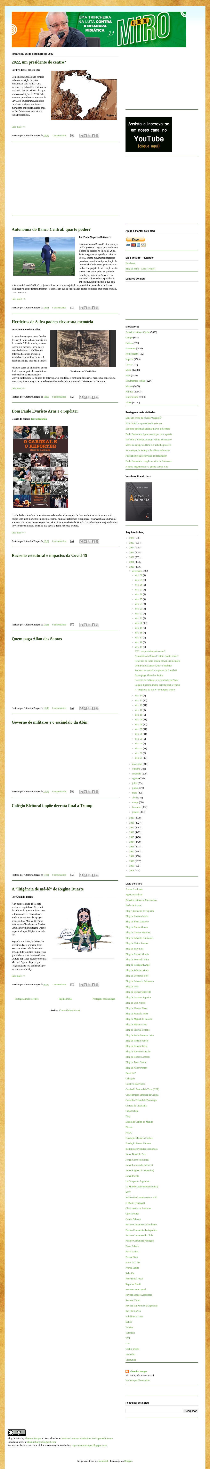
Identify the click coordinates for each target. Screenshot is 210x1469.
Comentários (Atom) (69, 1010)
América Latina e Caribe (138, 332)
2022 (132, 557)
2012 (132, 851)
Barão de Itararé (133, 905)
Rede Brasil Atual (134, 1278)
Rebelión (130, 1273)
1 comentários (59, 135)
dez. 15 (139, 647)
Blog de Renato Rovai (136, 1046)
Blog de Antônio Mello (137, 916)
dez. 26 (139, 594)
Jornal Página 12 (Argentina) (140, 1170)
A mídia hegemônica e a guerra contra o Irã (147, 466)
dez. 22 (139, 613)
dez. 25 (139, 599)
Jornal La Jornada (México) (139, 1165)
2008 (132, 870)
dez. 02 (139, 753)
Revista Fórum (133, 1300)
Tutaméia (130, 1332)
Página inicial (65, 998)
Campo (129, 337)
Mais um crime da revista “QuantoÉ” (144, 417)
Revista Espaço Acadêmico (139, 1294)
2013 (132, 846)
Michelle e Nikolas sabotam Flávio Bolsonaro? (149, 439)
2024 (132, 547)
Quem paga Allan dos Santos (37, 639)
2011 (132, 856)
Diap (128, 1116)
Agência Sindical (134, 894)
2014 (132, 841)
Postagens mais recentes (27, 998)
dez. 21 (139, 618)
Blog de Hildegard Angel (138, 964)
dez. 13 (139, 700)
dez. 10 (139, 714)
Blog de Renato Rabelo (137, 1040)
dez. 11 (139, 710)
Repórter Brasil (133, 1284)
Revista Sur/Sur (133, 1311)
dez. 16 (139, 642)
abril (134, 797)
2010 (132, 861)
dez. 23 (139, 608)
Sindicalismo (132, 397)
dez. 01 (139, 757)
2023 (132, 552)
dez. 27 (139, 589)
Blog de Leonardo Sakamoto (140, 981)
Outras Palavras (133, 1219)
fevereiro (137, 807)
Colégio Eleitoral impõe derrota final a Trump (52, 805)
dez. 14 (139, 695)
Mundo (129, 386)
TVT (128, 1338)
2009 (132, 865)
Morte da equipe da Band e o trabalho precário (148, 444)
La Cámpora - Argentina (138, 1181)
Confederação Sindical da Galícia (142, 1094)
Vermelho (130, 1354)
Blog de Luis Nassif (135, 1002)
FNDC (129, 1132)
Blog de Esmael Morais (137, 954)
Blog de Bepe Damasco (137, 921)
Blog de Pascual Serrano (138, 1029)
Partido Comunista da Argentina (141, 1230)
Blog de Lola (132, 986)
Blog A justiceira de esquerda (140, 911)
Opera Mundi (132, 1213)
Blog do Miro (14, 1438)
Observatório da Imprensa (138, 1208)
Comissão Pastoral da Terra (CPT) (142, 1089)
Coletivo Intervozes (135, 1083)
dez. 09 (139, 719)
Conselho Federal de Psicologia (141, 1100)
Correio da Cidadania (136, 1105)
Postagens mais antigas (103, 998)
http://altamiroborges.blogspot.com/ (89, 1445)
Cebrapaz (130, 1078)
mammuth (103, 1461)
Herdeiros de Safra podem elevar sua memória (52, 321)
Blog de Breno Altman (137, 927)
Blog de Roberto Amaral (138, 1056)
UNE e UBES (132, 1348)
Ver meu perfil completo (138, 1380)
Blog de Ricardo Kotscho (138, 1051)
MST (128, 1192)
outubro (136, 768)
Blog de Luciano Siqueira (138, 997)
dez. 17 (139, 637)
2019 (132, 817)
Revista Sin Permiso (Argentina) (142, 1305)
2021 (132, 562)
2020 (132, 566)
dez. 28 (139, 584)
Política (129, 391)
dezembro (137, 571)
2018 (132, 822)
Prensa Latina (132, 1267)
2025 (132, 542)
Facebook (130, 263)
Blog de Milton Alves (136, 1024)
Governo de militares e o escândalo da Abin (49, 722)
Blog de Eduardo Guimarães (139, 938)
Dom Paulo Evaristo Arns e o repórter (45, 411)
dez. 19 (139, 627)
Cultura (129, 343)
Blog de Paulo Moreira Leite (140, 1035)
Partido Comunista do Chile (139, 1235)
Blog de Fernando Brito (137, 959)
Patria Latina (132, 1251)
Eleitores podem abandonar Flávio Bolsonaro (148, 428)
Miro (128, 375)
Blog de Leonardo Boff (137, 975)
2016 (132, 832)
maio (135, 792)
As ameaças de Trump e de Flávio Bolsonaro (148, 450)
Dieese (129, 1127)
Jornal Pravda (132, 1176)
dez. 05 (139, 738)
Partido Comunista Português (140, 1240)
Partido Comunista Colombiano (141, 1224)
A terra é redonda (134, 889)
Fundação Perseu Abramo (138, 1143)
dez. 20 (139, 623)
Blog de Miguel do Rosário (139, 1019)
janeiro (136, 812)
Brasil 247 (131, 1073)
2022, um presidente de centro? (39, 62)
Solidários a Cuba (134, 1316)
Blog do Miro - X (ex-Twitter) (140, 268)
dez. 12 (139, 705)
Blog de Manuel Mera (136, 1008)
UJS (128, 1343)
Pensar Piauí (132, 1257)
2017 (132, 827)
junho (135, 788)
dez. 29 (139, 580)
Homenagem (132, 353)
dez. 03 (139, 748)
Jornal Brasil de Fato (136, 1154)
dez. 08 (139, 724)
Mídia (128, 369)
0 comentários (59, 307)
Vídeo (128, 402)
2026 (132, 538)
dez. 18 (139, 632)
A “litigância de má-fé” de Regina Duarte (48, 889)
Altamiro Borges (138, 1371)
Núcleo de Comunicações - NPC (142, 1197)
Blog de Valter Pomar (136, 1067)
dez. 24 (139, 604)
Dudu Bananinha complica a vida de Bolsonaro (149, 461)
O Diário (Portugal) (135, 1203)
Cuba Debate (132, 1111)
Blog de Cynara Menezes (138, 932)
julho (135, 783)
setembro (137, 773)
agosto (135, 778)
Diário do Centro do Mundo (139, 1121)
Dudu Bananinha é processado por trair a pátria (149, 434)
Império (129, 359)
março (135, 802)
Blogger (128, 1461)
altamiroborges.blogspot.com (41, 1442)
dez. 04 (139, 743)
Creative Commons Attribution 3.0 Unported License (86, 1438)
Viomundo (131, 1359)
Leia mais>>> (18, 126)
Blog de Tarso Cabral (136, 1062)
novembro (137, 764)
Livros (129, 364)
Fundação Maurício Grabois (139, 1138)
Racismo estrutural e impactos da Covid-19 (49, 555)
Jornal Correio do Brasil (137, 1159)
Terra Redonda (39, 418)
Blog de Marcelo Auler (137, 1013)
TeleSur (129, 1327)
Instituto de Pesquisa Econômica (142, 1148)
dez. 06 (139, 733)
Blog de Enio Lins (135, 948)
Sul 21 (129, 1321)
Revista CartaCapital (136, 1289)
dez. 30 (139, 575)
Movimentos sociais (135, 380)
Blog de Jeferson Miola (137, 970)
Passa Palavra (132, 1246)
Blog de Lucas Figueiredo (138, 991)
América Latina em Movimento (141, 900)
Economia (131, 348)
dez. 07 (139, 729)
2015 (132, 837)
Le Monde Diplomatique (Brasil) (142, 1186)
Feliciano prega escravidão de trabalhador (146, 455)
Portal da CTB (133, 1262)
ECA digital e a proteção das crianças (144, 423)
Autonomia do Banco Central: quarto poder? (51, 229)
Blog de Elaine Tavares (137, 943)
